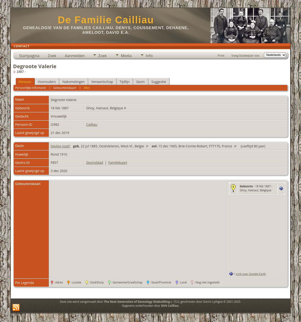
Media (126, 55)
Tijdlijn (125, 81)
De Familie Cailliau (106, 19)
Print (221, 55)
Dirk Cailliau (169, 306)
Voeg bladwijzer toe (245, 55)
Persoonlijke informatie (30, 88)
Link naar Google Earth (251, 274)
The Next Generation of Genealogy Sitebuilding (137, 302)
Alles (87, 88)
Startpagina (29, 55)
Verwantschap (102, 81)
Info (149, 55)
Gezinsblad (94, 162)
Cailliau (91, 124)
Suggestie (158, 81)
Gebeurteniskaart (64, 88)
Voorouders (47, 81)
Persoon (25, 81)
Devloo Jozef (60, 146)
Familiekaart (117, 162)
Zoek (52, 55)
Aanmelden (75, 55)
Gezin (140, 81)
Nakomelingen (73, 81)
